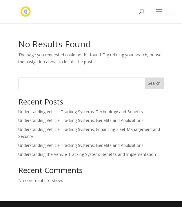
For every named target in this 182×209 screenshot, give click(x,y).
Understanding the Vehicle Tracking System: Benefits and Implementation (87, 154)
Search (154, 83)
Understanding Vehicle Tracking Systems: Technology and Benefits (80, 111)
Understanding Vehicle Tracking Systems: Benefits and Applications (80, 120)
